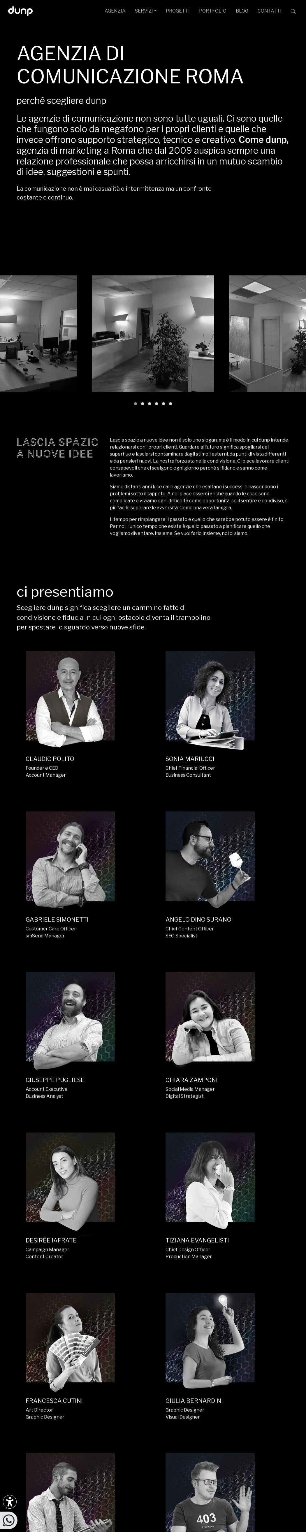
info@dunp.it (124, 1346)
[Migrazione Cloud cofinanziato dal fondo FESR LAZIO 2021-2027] (153, 1447)
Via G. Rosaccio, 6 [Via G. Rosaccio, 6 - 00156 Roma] (163, 1365)
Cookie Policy (224, 1500)
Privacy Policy (194, 1500)
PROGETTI (178, 11)
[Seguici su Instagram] (21, 1354)
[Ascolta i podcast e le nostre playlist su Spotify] (21, 1374)
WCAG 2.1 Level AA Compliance (77, 1529)
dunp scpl (67, 1494)
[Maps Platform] (276, 1390)
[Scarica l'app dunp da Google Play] (21, 1393)
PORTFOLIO (212, 11)
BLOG (242, 11)
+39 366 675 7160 (130, 1400)
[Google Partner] (255, 1390)
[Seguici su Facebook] (34, 1354)
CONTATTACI (269, 1309)
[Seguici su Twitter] (72, 1354)
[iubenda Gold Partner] (280, 1390)
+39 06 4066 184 (128, 1391)
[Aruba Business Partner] (284, 1390)
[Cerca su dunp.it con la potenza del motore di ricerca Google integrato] (293, 11)
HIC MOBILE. (188, 1208)
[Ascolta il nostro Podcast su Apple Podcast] (47, 1374)
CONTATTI (270, 11)
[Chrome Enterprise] (271, 1390)
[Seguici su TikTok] (60, 1354)
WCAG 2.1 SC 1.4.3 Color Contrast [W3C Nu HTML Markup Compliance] (227, 1529)
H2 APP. (78, 1208)
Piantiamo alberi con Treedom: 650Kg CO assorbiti (102, 1523)
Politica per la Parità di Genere (149, 1500)
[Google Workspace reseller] (263, 1390)
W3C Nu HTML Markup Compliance (151, 1529)
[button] (135, 360)
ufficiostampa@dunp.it (135, 1356)
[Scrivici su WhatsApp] (9, 1520)
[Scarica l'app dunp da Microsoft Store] (34, 1393)
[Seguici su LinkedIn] (47, 1354)
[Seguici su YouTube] (85, 1354)
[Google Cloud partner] (259, 1390)
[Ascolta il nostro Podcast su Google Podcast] (34, 1374)
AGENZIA (115, 11)
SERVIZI (144, 11)
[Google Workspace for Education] (267, 1390)
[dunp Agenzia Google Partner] (270, 1358)
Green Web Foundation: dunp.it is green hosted (208, 1523)
